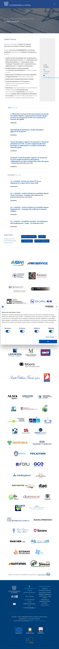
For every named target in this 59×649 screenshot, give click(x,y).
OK (48, 341)
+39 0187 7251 (30, 600)
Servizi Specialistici (22, 19)
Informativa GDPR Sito (45, 590)
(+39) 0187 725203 (46, 73)
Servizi (15, 19)
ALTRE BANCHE (27, 241)
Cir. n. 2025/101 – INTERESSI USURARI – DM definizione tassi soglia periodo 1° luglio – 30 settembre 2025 (28, 223)
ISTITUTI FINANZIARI (42, 241)
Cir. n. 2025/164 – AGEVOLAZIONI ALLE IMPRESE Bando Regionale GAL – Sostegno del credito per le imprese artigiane (29, 210)
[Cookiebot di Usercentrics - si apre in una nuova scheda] (46, 306)
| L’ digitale (37, 620)
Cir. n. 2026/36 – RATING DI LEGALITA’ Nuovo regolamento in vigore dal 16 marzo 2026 (25, 182)
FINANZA (42, 237)
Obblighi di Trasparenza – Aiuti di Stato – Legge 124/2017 (45, 596)
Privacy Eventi (45, 605)
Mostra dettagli (50, 337)
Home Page (11, 19)
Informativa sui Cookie (45, 592)
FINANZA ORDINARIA (29, 237)
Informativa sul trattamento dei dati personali (44, 601)
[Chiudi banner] (56, 306)
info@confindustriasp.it (29, 603)
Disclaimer (45, 588)
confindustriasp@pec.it (29, 608)
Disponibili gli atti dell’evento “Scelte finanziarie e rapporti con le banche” (27, 131)
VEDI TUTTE (14, 108)
